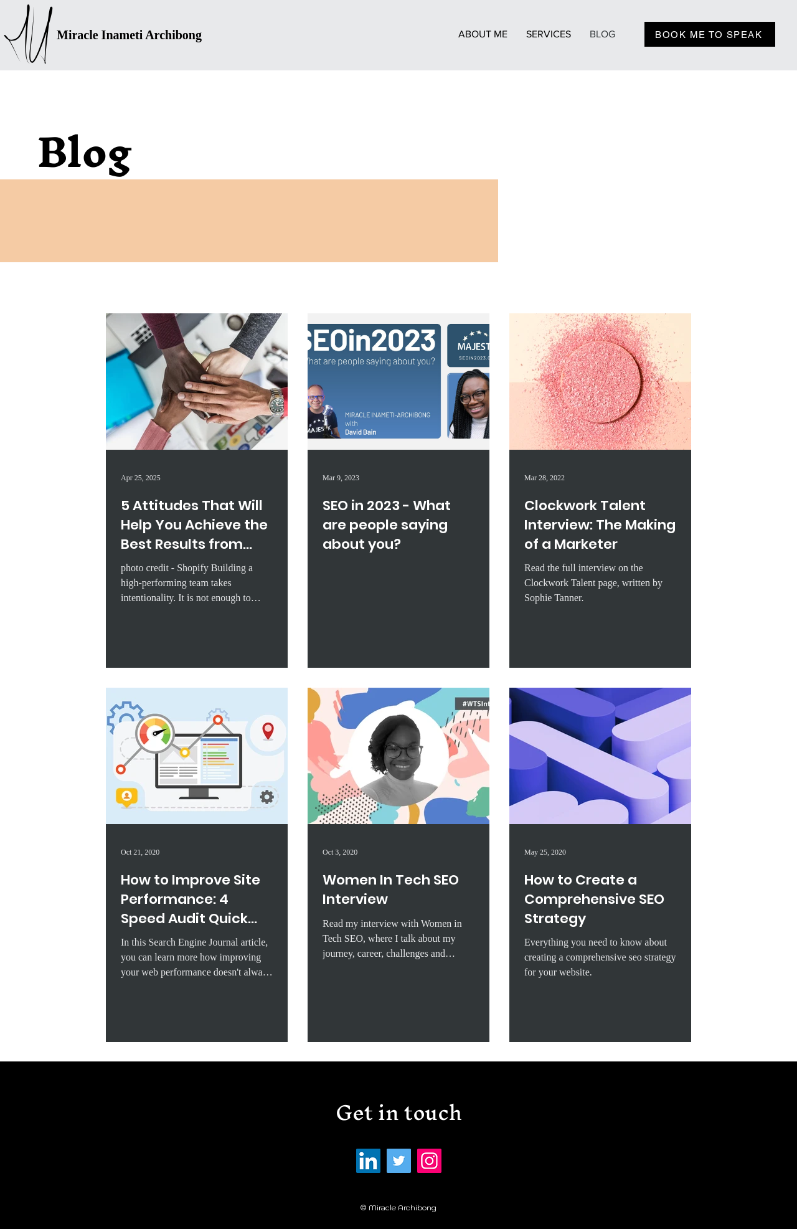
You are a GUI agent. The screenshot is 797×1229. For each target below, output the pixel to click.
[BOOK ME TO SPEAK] (709, 34)
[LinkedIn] (368, 1161)
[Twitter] (399, 1161)
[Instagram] (429, 1161)
